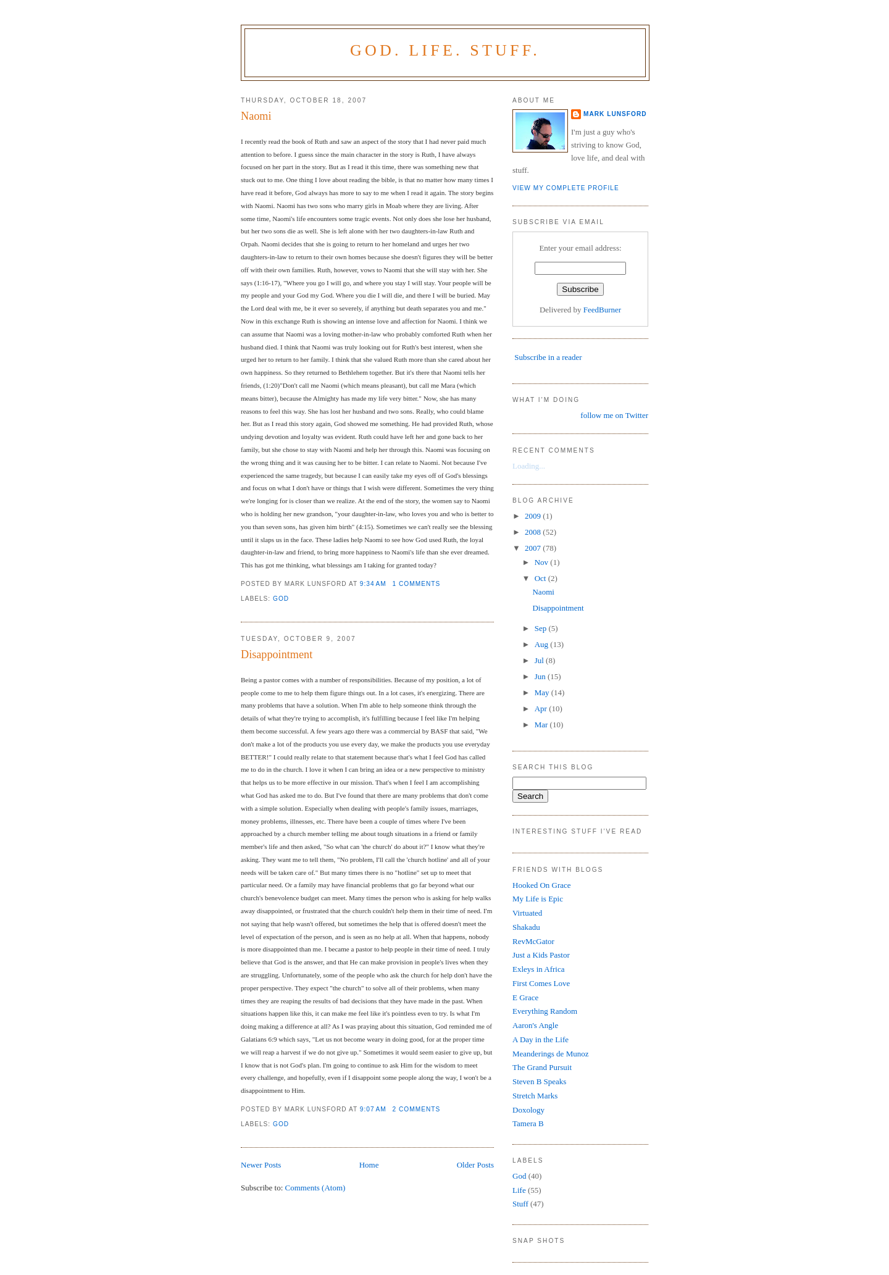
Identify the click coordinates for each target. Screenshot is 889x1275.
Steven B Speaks (539, 1081)
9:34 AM (373, 583)
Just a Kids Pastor (541, 954)
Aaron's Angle (535, 1025)
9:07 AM (373, 1109)
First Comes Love (541, 983)
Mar (542, 724)
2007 (534, 548)
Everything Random (544, 1011)
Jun (541, 676)
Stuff (520, 1203)
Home (369, 1164)
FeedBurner (602, 309)
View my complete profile (565, 188)
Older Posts (475, 1164)
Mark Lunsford (615, 114)
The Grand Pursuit (542, 1067)
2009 (534, 515)
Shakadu (526, 927)
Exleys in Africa (538, 969)
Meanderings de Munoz (550, 1053)
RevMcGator (533, 941)
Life (519, 1190)
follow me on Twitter (614, 415)
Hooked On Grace (541, 885)
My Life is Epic (537, 898)
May (543, 692)
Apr (542, 708)
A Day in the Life (540, 1039)
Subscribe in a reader (548, 357)
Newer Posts (261, 1164)
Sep (542, 628)
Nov (543, 562)
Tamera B (528, 1123)
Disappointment (276, 654)
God (281, 598)
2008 (534, 532)
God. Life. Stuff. (445, 50)
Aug (543, 644)
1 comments (417, 583)
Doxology (528, 1109)
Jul (540, 660)
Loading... (528, 465)
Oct (541, 578)
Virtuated (527, 913)
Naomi (256, 116)
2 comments (417, 1109)
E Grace (525, 997)
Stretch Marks (534, 1095)
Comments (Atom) (315, 1187)
